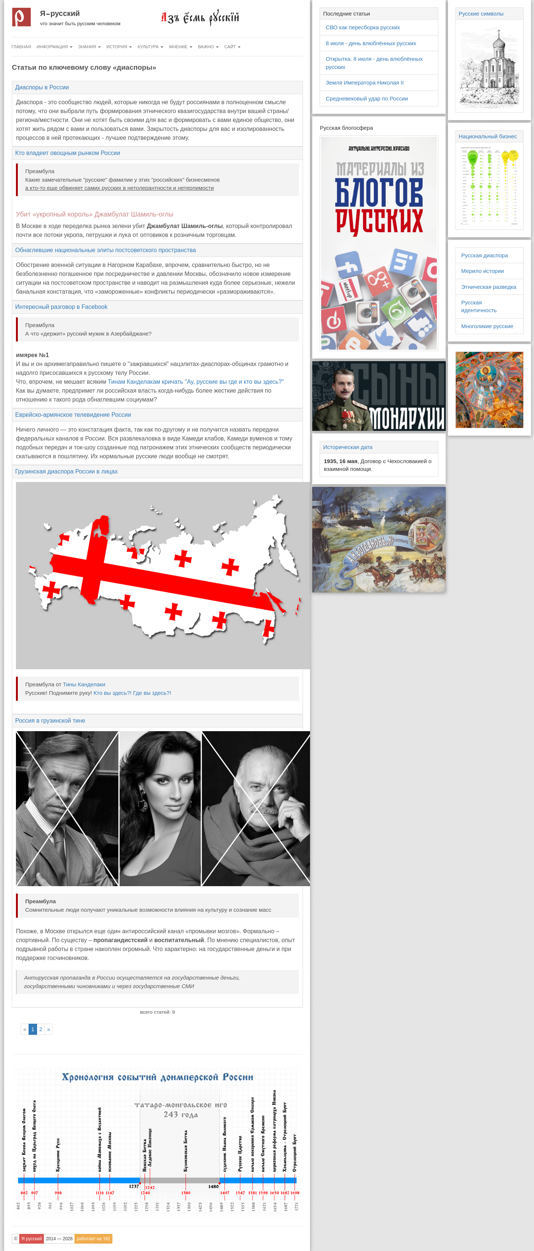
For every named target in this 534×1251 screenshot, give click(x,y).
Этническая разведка (489, 287)
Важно (208, 46)
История (119, 46)
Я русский (60, 13)
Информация (55, 46)
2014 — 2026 (59, 1238)
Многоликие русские (487, 326)
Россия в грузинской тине (50, 720)
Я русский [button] (32, 1238)
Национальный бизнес (488, 136)
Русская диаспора (484, 255)
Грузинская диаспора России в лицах (66, 471)
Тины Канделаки (84, 684)
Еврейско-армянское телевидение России (73, 415)
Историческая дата (347, 447)
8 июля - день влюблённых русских (371, 43)
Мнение (180, 46)
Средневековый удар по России (367, 98)
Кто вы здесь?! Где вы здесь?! (132, 693)
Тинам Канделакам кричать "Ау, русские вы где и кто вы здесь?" (196, 382)
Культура (151, 46)
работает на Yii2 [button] (93, 1238)
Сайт (232, 46)
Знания (89, 46)
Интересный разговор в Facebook (61, 307)
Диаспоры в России (42, 87)
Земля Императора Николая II (364, 82)
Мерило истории (482, 271)
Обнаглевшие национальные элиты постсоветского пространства (105, 250)
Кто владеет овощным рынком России (67, 153)
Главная (21, 46)
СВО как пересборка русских (363, 27)
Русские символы (481, 13)
